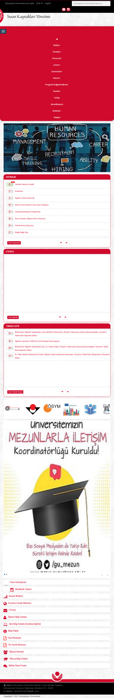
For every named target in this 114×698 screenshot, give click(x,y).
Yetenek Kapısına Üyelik (24, 184)
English (48, 3)
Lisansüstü (57, 71)
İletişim (57, 117)
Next (108, 147)
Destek (57, 91)
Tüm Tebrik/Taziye (15, 392)
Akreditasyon (57, 104)
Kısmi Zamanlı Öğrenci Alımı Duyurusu (30, 219)
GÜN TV (39, 3)
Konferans (19, 191)
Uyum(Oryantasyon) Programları (28, 212)
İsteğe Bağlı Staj (21, 232)
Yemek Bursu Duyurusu (24, 225)
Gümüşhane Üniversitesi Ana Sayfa (19, 3)
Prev (6, 147)
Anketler (57, 110)
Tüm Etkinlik (13, 317)
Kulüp (57, 97)
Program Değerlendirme (57, 84)
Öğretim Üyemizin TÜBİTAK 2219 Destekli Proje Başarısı (37, 341)
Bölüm (56, 45)
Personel (57, 58)
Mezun (57, 78)
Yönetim (57, 51)
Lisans (57, 65)
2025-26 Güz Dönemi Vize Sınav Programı (32, 205)
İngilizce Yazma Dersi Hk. (25, 198)
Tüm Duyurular (14, 243)
